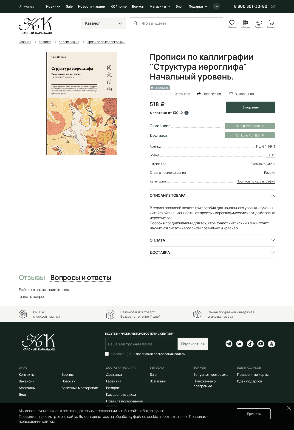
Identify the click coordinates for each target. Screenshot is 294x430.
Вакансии (26, 381)
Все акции (158, 381)
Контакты (26, 374)
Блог (179, 6)
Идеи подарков (249, 381)
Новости (69, 381)
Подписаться (193, 343)
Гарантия (113, 381)
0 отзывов (182, 94)
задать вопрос (32, 296)
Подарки (196, 6)
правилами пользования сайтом (161, 354)
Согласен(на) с (148, 354)
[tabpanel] (147, 293)
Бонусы (138, 6)
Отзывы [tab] (32, 277)
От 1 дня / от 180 (244, 135)
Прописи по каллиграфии (256, 181)
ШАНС (270, 155)
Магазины (158, 6)
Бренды (68, 374)
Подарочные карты (253, 374)
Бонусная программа (210, 374)
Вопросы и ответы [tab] (80, 277)
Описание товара (168, 195)
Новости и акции (91, 6)
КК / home (119, 6)
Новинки (53, 6)
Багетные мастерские (80, 387)
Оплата (157, 240)
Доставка (160, 252)
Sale (69, 6)
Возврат (113, 387)
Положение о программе (204, 383)
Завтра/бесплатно (250, 125)
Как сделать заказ (121, 394)
